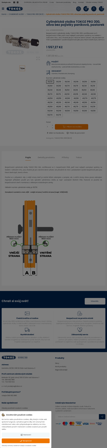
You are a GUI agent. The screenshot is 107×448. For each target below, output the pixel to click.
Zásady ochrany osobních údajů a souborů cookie (19, 445)
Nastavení (25, 435)
